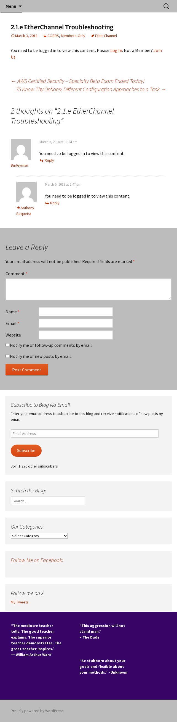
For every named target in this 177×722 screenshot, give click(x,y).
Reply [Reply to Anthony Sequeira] (55, 202)
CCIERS (53, 35)
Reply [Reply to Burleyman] (49, 160)
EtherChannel (106, 35)
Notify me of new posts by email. (41, 356)
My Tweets (20, 602)
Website (13, 335)
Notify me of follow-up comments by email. (51, 345)
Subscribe (26, 450)
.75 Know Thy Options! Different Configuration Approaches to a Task (90, 89)
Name (13, 311)
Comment (17, 273)
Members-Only (73, 35)
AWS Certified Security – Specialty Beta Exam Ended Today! (77, 80)
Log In (116, 50)
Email (12, 323)
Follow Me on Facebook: (37, 559)
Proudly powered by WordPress (37, 710)
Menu (11, 6)
